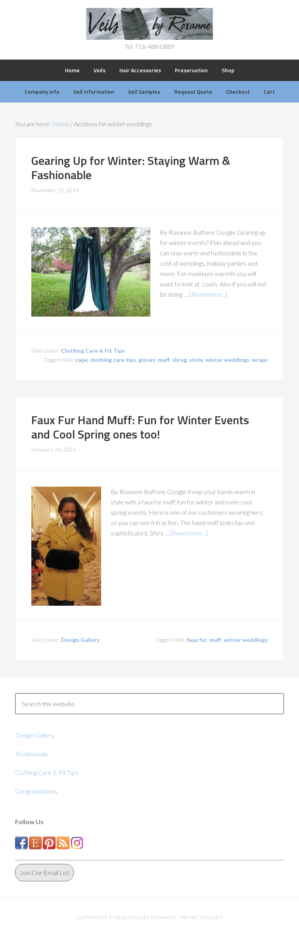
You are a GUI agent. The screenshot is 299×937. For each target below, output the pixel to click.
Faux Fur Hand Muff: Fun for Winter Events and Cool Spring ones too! (140, 427)
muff (164, 359)
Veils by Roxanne (149, 24)
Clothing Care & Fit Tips (93, 350)
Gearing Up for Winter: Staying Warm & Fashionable (130, 167)
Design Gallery (80, 639)
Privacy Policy (201, 917)
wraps (260, 359)
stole (196, 359)
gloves (146, 359)
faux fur (197, 639)
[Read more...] (208, 294)
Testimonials (31, 753)
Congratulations (36, 791)
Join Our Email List (44, 872)
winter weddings (227, 359)
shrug (179, 359)
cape (81, 359)
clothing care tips (113, 359)
